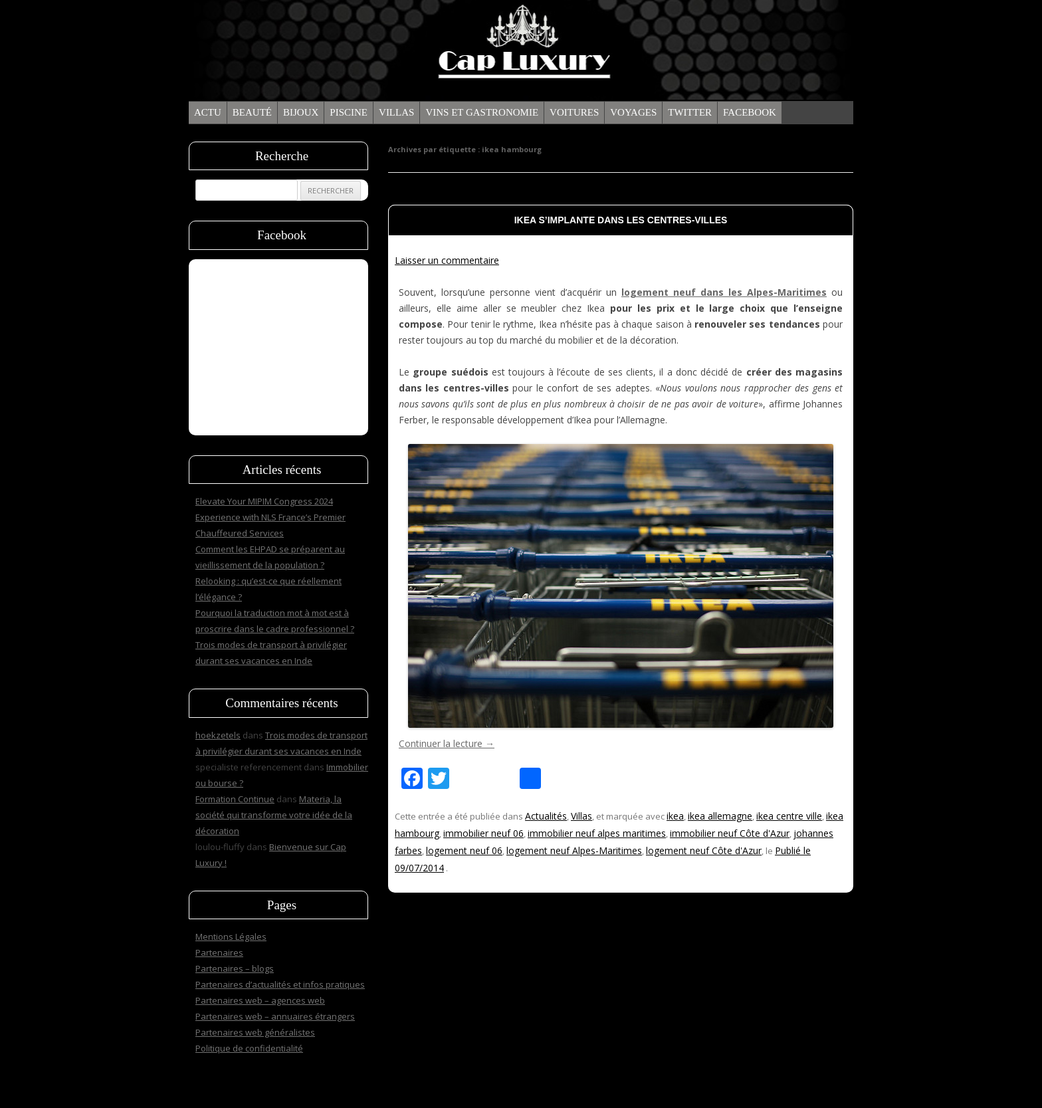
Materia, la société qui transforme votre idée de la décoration (273, 815)
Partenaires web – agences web (260, 1000)
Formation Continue (234, 799)
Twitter (690, 112)
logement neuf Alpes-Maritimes (574, 850)
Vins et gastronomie (481, 112)
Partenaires (219, 952)
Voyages (633, 112)
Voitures (574, 112)
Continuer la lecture (446, 743)
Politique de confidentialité (249, 1048)
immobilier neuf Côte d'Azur (729, 833)
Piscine (348, 112)
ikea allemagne (720, 816)
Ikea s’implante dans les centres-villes (621, 220)
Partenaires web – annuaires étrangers (275, 1016)
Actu (207, 112)
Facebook (749, 112)
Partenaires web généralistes (255, 1032)
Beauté (252, 112)
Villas (396, 112)
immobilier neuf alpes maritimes (597, 833)
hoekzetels (218, 735)
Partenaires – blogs (234, 968)
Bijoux (300, 112)
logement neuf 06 (464, 850)
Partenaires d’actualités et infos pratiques (280, 984)
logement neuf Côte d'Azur (704, 850)
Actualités (546, 816)
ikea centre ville (789, 816)
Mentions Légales (230, 936)
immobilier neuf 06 (483, 833)
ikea (675, 816)
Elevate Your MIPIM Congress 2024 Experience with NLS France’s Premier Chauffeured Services (270, 517)
